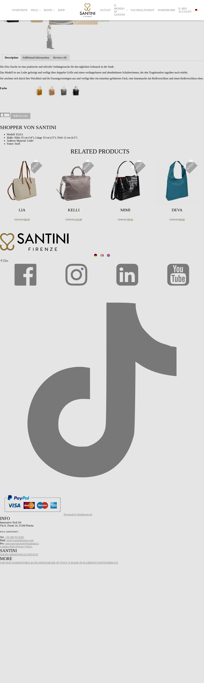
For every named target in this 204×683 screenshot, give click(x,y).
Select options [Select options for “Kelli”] (60, 283)
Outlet (105, 10)
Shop (61, 10)
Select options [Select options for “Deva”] (163, 283)
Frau (34, 10)
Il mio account (184, 10)
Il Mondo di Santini (119, 10)
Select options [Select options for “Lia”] (8, 283)
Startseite (19, 10)
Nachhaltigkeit (142, 10)
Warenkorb (166, 10)
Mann (48, 10)
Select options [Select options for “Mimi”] (111, 283)
